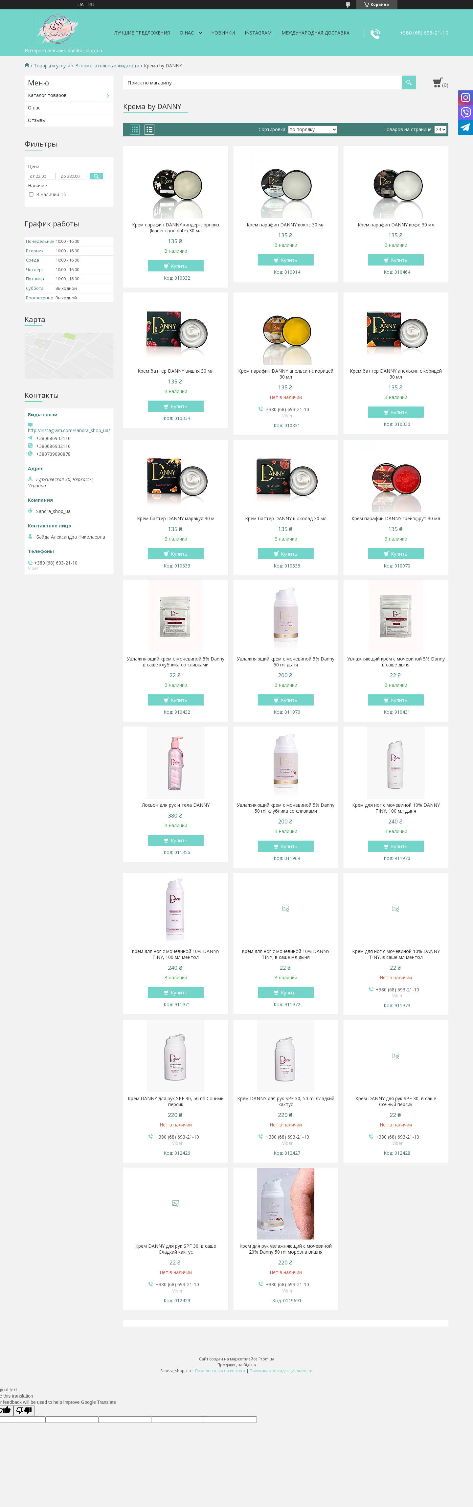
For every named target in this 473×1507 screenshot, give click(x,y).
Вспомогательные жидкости (107, 66)
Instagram (258, 33)
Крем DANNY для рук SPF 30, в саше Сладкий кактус (175, 1249)
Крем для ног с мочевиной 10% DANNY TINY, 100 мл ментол (175, 954)
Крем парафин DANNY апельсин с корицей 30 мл (285, 374)
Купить (179, 266)
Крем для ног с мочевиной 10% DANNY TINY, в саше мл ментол (396, 954)
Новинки (223, 33)
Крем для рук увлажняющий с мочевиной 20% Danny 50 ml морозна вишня (285, 1249)
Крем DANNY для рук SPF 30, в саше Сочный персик (395, 1101)
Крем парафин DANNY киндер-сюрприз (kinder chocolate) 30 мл (175, 228)
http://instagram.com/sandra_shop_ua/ (69, 430)
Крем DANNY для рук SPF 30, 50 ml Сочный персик (176, 1101)
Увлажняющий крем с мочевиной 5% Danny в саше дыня (396, 662)
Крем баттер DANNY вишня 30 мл (176, 371)
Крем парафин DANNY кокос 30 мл (286, 225)
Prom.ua (266, 1359)
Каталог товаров (47, 95)
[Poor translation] (23, 1410)
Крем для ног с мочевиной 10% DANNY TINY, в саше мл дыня (285, 954)
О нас (187, 33)
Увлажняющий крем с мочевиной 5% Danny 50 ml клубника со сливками (285, 808)
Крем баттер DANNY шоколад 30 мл (286, 519)
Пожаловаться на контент (220, 1371)
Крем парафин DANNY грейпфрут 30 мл (395, 519)
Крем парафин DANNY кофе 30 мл (396, 225)
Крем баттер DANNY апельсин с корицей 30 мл (396, 374)
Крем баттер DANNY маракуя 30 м (175, 519)
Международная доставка (315, 33)
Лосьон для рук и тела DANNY (176, 805)
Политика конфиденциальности (281, 1371)
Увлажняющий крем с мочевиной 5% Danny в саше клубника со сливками (175, 662)
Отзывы (37, 120)
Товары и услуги (52, 66)
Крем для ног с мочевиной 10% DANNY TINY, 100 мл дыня (396, 808)
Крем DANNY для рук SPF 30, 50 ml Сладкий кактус (285, 1101)
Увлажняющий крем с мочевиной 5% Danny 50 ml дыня (285, 662)
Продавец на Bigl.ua (236, 1365)
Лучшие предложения (142, 33)
